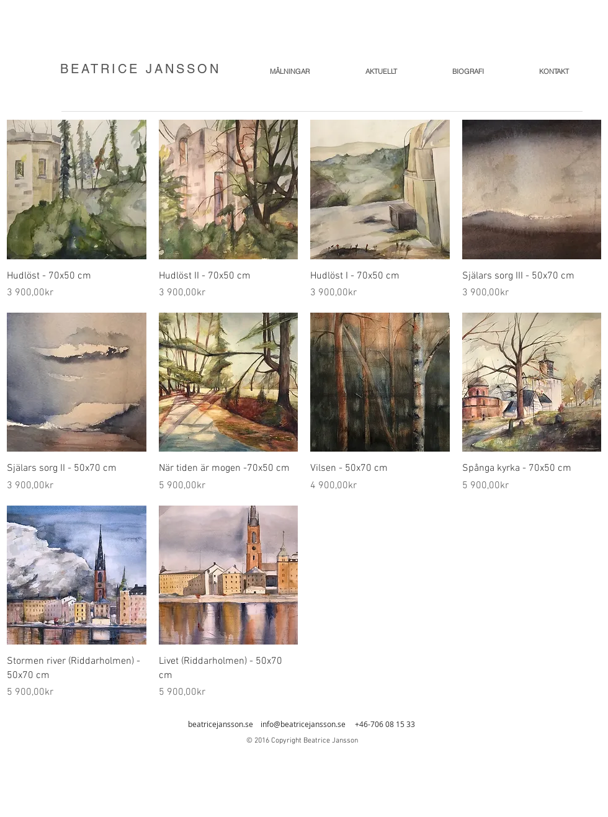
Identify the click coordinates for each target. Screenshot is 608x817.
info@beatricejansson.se (303, 724)
